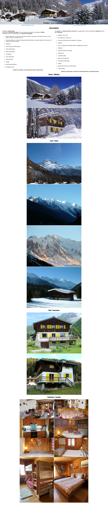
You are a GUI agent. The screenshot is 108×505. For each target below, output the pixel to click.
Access (84, 25)
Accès (32, 25)
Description (27, 25)
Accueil (23, 25)
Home (75, 25)
